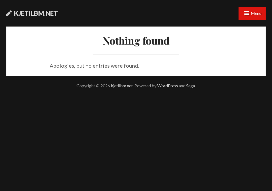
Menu (256, 13)
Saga (190, 85)
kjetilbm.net (36, 13)
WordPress (167, 85)
